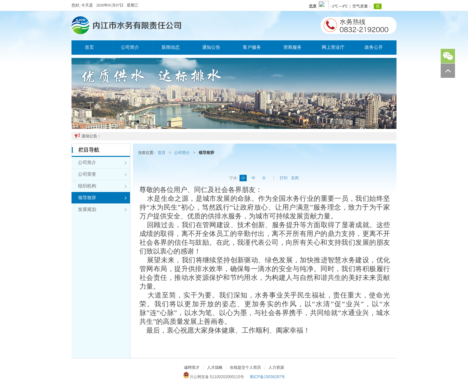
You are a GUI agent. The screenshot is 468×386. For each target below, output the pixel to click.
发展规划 (102, 209)
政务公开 (374, 47)
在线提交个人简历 (245, 367)
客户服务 (252, 47)
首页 (89, 47)
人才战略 (215, 367)
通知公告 (211, 47)
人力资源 (276, 367)
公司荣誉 (102, 174)
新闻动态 (171, 47)
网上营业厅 (333, 47)
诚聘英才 (192, 367)
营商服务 (292, 47)
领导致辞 (102, 197)
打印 (284, 178)
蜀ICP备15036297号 (267, 377)
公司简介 (130, 47)
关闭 (295, 178)
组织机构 (102, 186)
